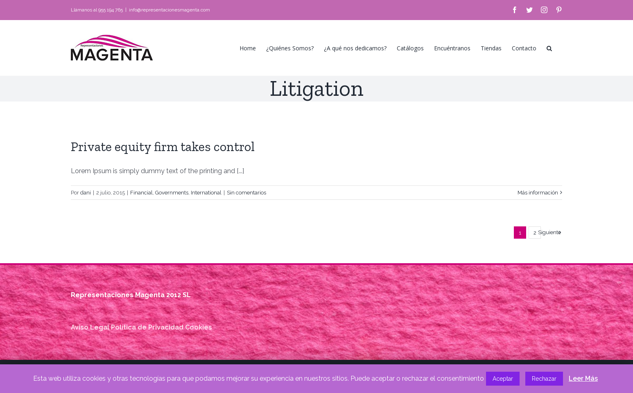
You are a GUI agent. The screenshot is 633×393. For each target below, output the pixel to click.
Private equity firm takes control (163, 146)
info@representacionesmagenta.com (169, 10)
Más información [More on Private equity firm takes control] (538, 193)
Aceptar (503, 378)
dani (85, 193)
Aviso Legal (90, 327)
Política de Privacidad (147, 327)
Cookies (198, 327)
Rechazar (544, 378)
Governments (171, 193)
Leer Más (583, 378)
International (206, 193)
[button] (549, 47)
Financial (141, 193)
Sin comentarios (246, 193)
